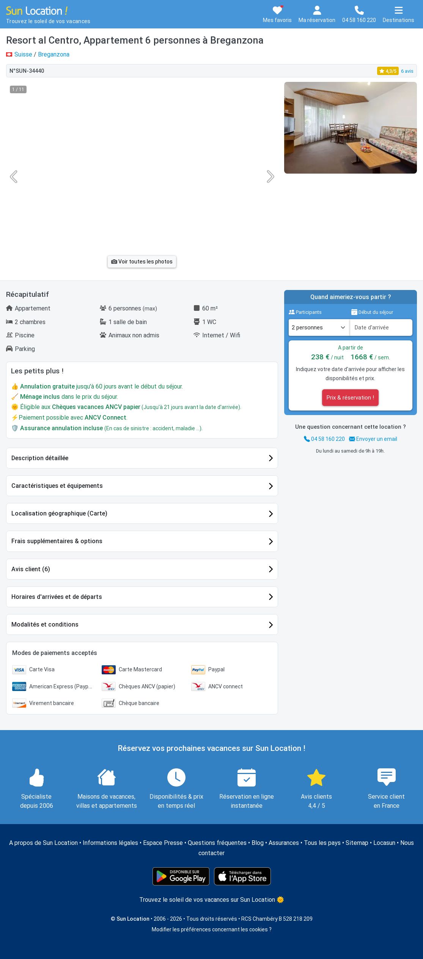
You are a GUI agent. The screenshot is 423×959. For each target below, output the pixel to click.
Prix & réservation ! (350, 397)
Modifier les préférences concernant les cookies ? (212, 929)
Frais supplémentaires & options (56, 541)
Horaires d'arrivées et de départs (56, 596)
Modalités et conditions (45, 624)
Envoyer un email (373, 439)
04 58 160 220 (324, 439)
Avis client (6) (30, 569)
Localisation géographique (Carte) (59, 513)
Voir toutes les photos (142, 262)
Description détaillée (39, 458)
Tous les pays (322, 842)
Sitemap (357, 842)
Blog (258, 842)
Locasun (384, 842)
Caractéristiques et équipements (57, 485)
